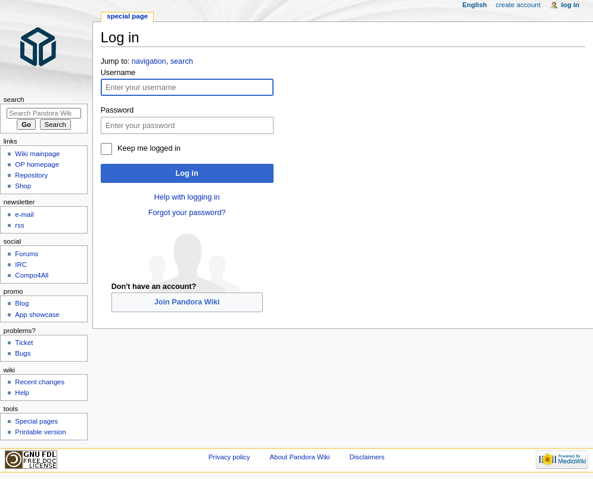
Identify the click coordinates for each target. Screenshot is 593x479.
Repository (31, 175)
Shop (23, 185)
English (474, 4)
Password (117, 110)
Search (14, 99)
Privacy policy (229, 457)
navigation (149, 61)
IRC (21, 264)
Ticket (24, 342)
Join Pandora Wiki (187, 302)
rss (19, 225)
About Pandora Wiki (299, 457)
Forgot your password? (187, 213)
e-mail (24, 214)
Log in (187, 173)
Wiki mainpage (37, 153)
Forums (26, 253)
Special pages (36, 421)
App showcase (37, 314)
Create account (518, 4)
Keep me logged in (149, 148)
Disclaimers (366, 457)
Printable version (40, 432)
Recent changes (39, 381)
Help (22, 392)
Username (118, 73)
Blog (22, 303)
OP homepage (37, 164)
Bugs (22, 353)
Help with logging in (187, 197)
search (181, 61)
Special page (127, 16)
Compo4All (31, 275)
